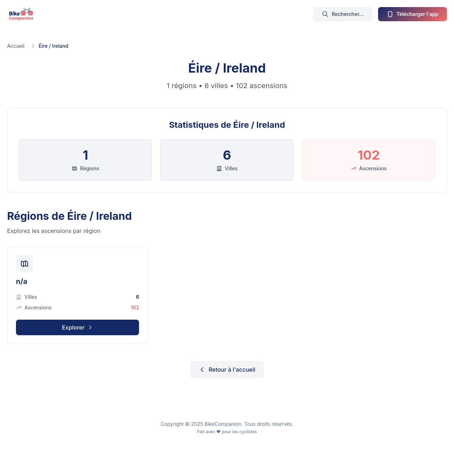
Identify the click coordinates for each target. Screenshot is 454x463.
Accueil (15, 46)
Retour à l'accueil (227, 369)
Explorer (77, 327)
